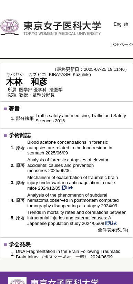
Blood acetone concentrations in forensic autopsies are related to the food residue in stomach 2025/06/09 (69, 147)
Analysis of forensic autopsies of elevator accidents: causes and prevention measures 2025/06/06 (68, 165)
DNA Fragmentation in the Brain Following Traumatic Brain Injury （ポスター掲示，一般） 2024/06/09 (68, 254)
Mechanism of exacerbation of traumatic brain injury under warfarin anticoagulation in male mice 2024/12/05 (72, 183)
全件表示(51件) (113, 230)
